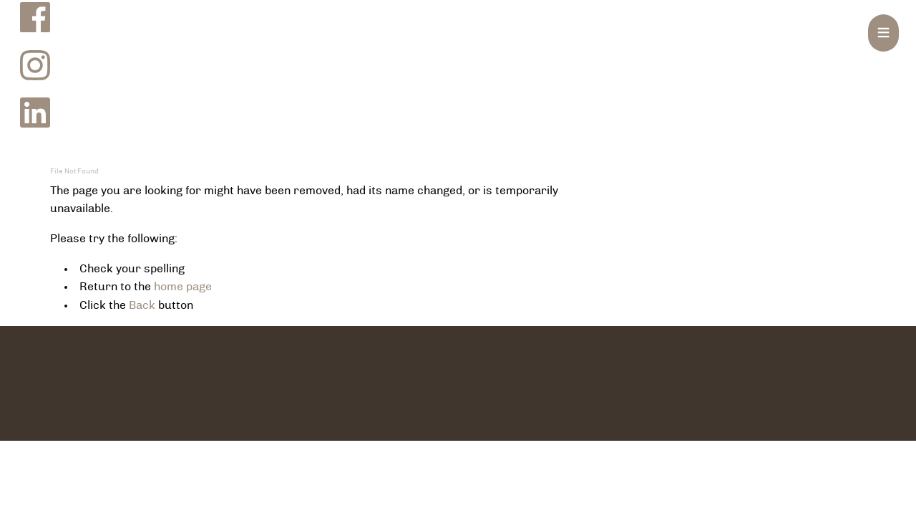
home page (183, 286)
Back (142, 305)
